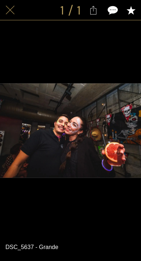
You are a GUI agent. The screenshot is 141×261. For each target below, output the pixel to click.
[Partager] (93, 10)
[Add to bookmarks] (131, 10)
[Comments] (112, 10)
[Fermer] (10, 10)
